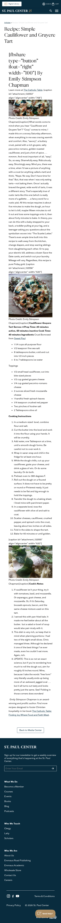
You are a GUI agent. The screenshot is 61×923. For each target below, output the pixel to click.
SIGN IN (46, 4)
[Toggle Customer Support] (45, 914)
